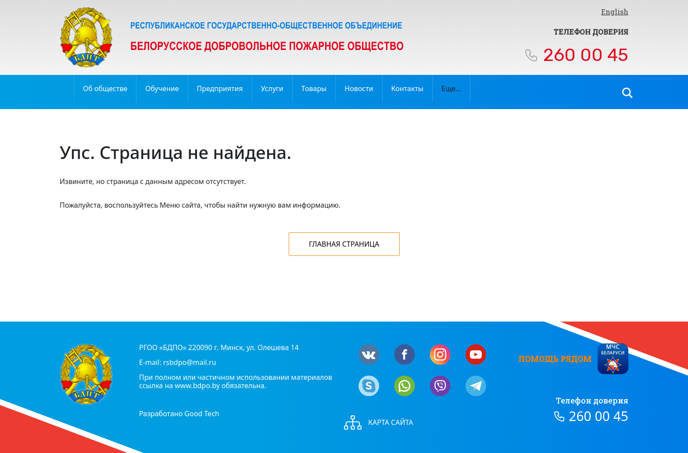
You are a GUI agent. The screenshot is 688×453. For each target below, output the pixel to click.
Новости (358, 88)
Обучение (162, 88)
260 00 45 (585, 55)
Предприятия (220, 88)
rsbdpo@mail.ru (189, 362)
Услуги (272, 88)
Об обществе (105, 88)
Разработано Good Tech (179, 413)
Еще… (451, 88)
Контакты (407, 88)
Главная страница (344, 244)
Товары (314, 88)
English (614, 11)
